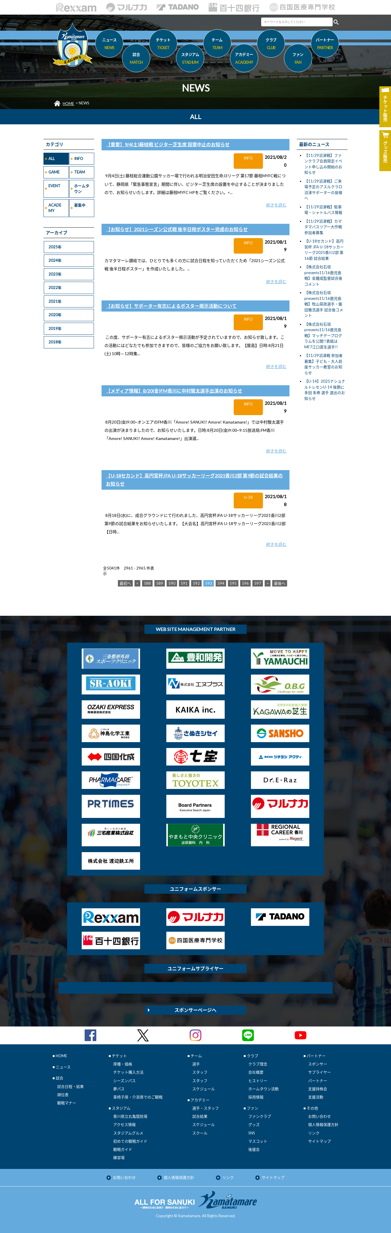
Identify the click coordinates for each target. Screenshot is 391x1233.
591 (184, 583)
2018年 (55, 342)
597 (257, 583)
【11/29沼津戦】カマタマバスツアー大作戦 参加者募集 (323, 227)
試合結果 (199, 1116)
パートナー (317, 1080)
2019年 (55, 328)
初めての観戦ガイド (130, 1141)
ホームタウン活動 (263, 1088)
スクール (199, 1133)
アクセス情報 (124, 1124)
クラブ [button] (271, 44)
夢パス (119, 1088)
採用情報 (255, 1097)
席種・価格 (122, 1064)
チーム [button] (217, 44)
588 (147, 583)
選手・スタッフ (205, 1108)
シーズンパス (124, 1080)
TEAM (79, 172)
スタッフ (199, 1072)
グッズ (254, 1124)
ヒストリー (257, 1080)
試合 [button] (136, 59)
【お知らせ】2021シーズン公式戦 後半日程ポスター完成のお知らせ (177, 229)
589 (159, 583)
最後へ (279, 583)
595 (233, 583)
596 (245, 583)
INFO (78, 158)
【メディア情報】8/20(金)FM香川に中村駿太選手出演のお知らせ (174, 390)
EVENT (54, 185)
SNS (251, 1133)
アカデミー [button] (244, 59)
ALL (51, 158)
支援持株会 (317, 1088)
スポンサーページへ (195, 1010)
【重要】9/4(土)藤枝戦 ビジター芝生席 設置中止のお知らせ (168, 144)
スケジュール (203, 1088)
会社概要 (255, 1072)
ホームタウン (81, 188)
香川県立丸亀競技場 (130, 1116)
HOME (68, 103)
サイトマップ (319, 1141)
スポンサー (317, 1064)
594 (220, 583)
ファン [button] (298, 59)
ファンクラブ (259, 1116)
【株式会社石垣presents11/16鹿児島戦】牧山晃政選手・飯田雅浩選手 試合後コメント (323, 304)
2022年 (55, 287)
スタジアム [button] (190, 59)
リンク (314, 1133)
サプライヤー (319, 1072)
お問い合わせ (319, 1116)
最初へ (125, 583)
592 (196, 583)
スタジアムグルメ (128, 1133)
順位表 (63, 1094)
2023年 (55, 274)
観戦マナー (66, 1102)
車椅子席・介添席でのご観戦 (138, 1097)
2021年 (55, 301)
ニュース (109, 44)
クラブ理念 (257, 1064)
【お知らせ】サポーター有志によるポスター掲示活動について (171, 306)
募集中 (79, 205)
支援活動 (315, 1097)
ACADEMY (54, 208)
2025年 (55, 247)
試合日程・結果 (70, 1086)
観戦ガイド (122, 1149)
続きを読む (276, 204)
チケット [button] (163, 44)
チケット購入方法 (128, 1072)
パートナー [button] (325, 44)
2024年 (55, 260)
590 (171, 583)
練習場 (119, 1157)
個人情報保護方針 (323, 1124)
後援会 (254, 1149)
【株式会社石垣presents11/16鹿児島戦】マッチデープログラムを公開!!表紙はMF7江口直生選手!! (323, 335)
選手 (196, 1064)
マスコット (257, 1141)
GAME (54, 172)
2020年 (55, 314)
